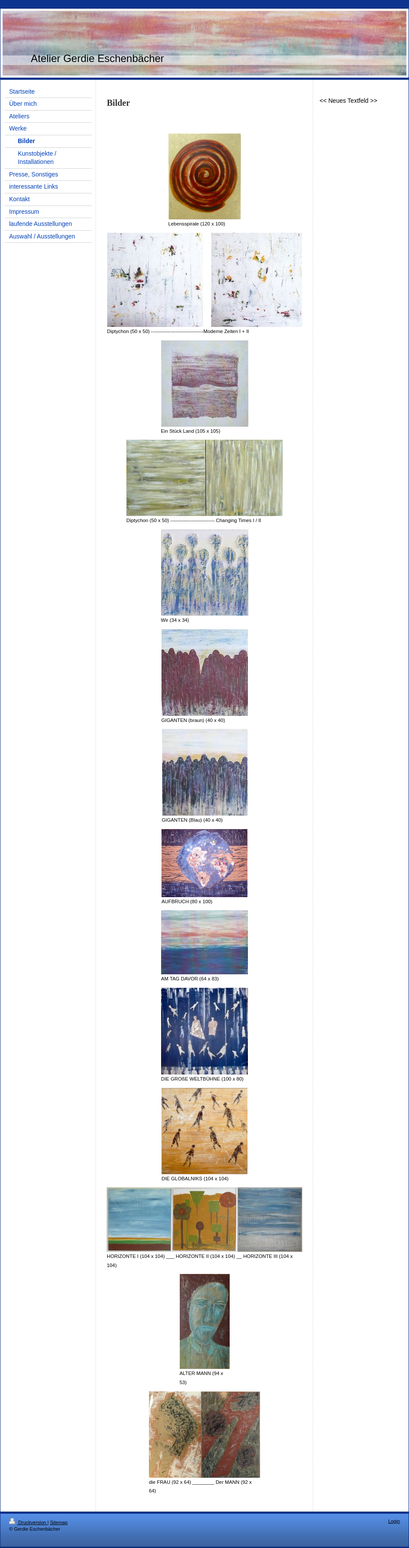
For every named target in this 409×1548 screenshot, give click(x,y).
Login (394, 1521)
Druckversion (28, 1522)
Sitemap (58, 1522)
